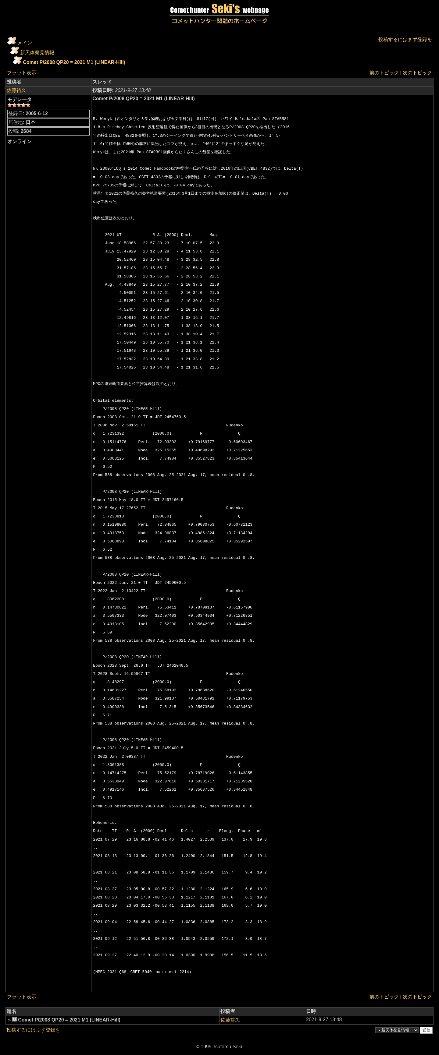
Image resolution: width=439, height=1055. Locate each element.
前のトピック (384, 72)
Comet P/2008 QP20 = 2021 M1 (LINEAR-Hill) (74, 62)
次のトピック (417, 72)
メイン (24, 42)
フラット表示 (21, 72)
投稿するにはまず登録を (405, 39)
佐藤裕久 (16, 90)
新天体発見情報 (37, 52)
